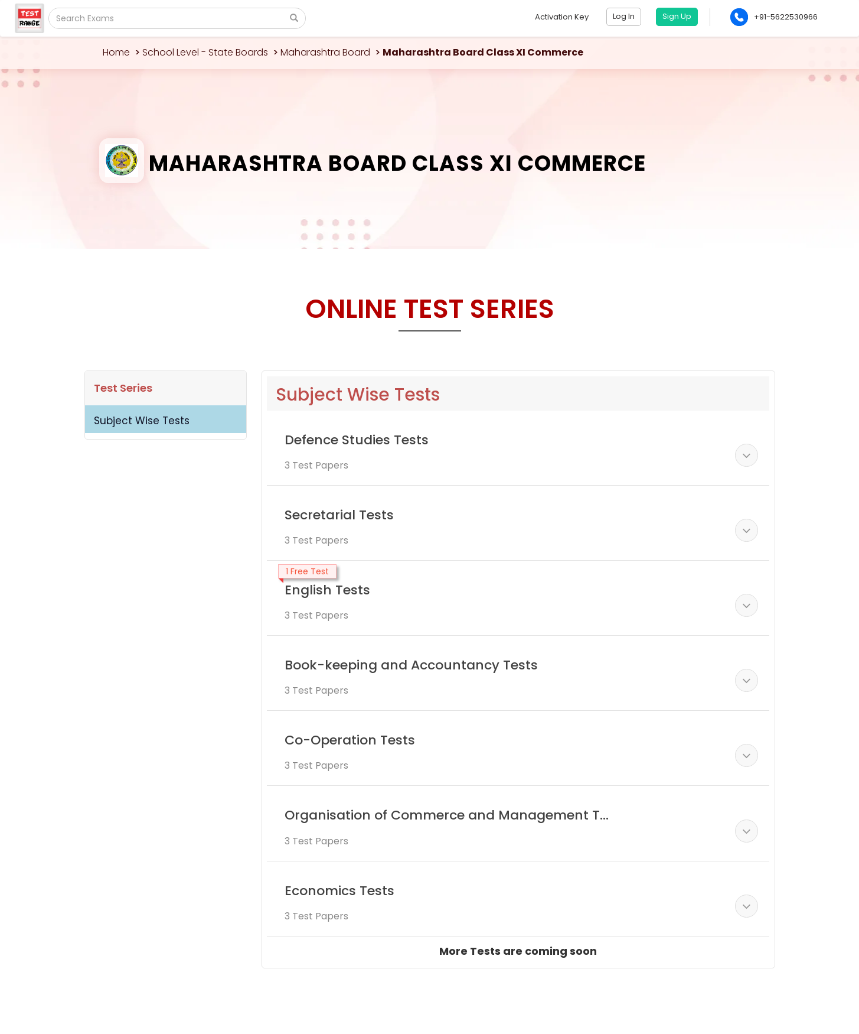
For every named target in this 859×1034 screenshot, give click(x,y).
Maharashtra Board (325, 52)
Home (116, 52)
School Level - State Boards (205, 52)
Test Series (123, 388)
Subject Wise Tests (142, 421)
